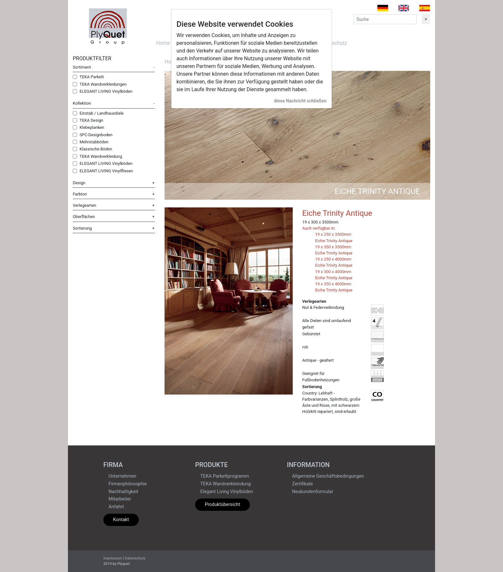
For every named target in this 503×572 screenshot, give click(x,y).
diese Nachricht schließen (300, 101)
